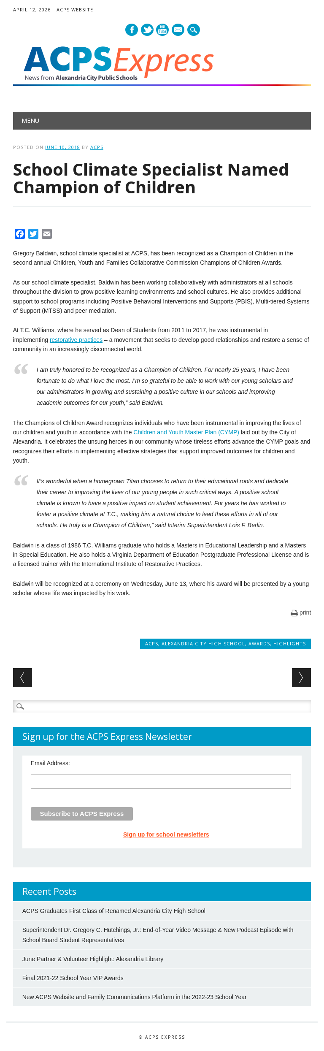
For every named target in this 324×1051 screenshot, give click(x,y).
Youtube (162, 30)
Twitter (147, 30)
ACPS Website (75, 9)
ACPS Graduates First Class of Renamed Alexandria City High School (113, 910)
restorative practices (76, 339)
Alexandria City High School (203, 643)
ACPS (96, 147)
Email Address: (50, 763)
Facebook (131, 30)
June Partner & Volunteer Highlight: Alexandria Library (93, 959)
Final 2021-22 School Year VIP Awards (73, 978)
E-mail (179, 30)
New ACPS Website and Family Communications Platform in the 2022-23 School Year (134, 997)
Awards (259, 643)
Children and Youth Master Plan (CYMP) (186, 432)
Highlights (289, 643)
